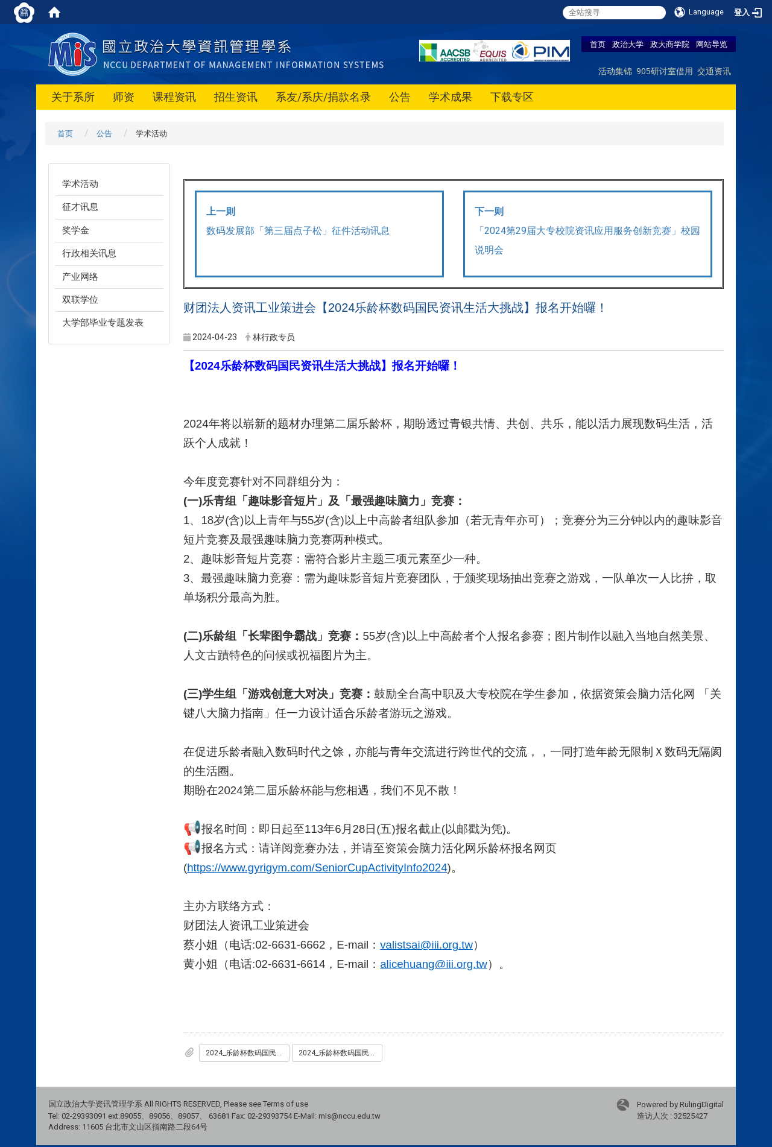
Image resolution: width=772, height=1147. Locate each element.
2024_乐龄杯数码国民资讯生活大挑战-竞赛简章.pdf (340, 1053)
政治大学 (628, 44)
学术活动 (80, 184)
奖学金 (75, 230)
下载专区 (512, 96)
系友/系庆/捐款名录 (323, 96)
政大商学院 (669, 44)
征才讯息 (80, 206)
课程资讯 (174, 96)
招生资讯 (236, 96)
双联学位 (80, 299)
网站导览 (711, 44)
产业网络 (80, 276)
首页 (598, 44)
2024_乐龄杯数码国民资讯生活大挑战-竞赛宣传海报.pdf (248, 1053)
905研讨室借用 (664, 71)
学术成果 (450, 96)
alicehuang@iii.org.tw (433, 964)
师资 (123, 96)
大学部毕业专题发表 (103, 322)
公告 (400, 96)
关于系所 (73, 96)
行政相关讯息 (89, 253)
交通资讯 (714, 71)
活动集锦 (615, 71)
